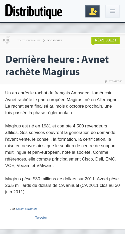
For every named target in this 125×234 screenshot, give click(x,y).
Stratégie (115, 81)
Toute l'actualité (29, 40)
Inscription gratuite (93, 11)
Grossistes (54, 40)
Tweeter (41, 217)
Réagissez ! (105, 40)
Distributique (34, 11)
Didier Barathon (26, 208)
